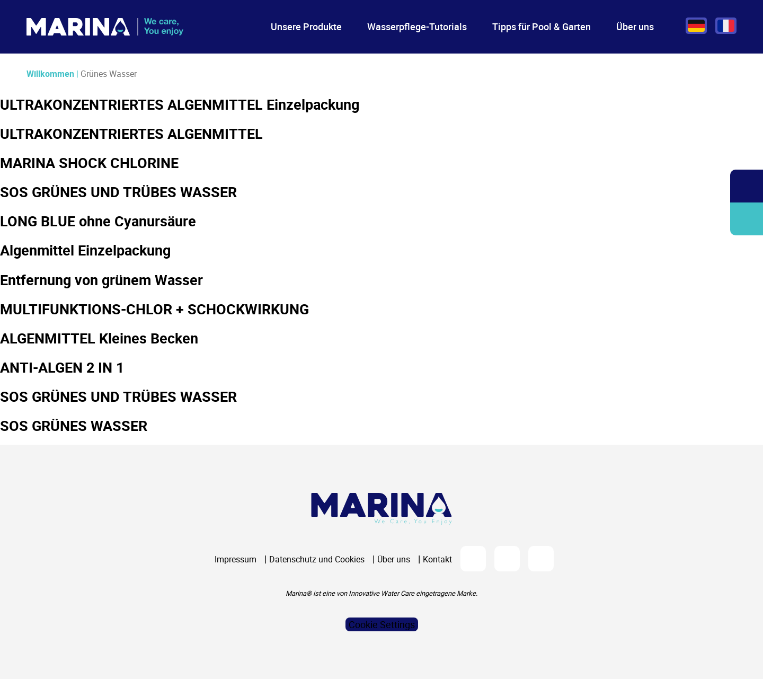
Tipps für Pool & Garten (541, 26)
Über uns (635, 26)
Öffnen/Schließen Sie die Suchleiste (746, 186)
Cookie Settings (382, 624)
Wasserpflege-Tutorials (417, 26)
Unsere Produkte (306, 26)
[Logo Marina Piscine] (381, 508)
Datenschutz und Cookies (317, 559)
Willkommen (50, 74)
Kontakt (437, 559)
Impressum (235, 559)
